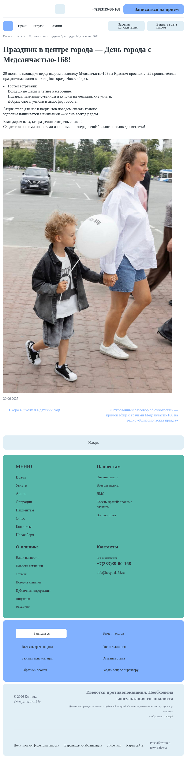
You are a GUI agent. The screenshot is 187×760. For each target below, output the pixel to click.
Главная (7, 36)
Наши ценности (27, 557)
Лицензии (23, 599)
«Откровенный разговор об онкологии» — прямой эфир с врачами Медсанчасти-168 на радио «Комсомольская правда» (142, 415)
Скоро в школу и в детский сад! (34, 410)
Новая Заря (25, 535)
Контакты (23, 527)
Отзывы (21, 574)
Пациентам (25, 510)
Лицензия (114, 745)
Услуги (38, 26)
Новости (20, 36)
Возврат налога (108, 485)
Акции (57, 26)
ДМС (100, 493)
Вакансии (23, 607)
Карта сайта (134, 745)
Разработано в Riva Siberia (160, 745)
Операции (24, 502)
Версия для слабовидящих (83, 745)
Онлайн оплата (107, 477)
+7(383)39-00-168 (106, 9)
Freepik (169, 716)
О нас (20, 518)
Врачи (22, 26)
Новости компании (29, 566)
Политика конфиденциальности (36, 745)
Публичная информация (33, 590)
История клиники (28, 582)
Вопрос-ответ (106, 515)
